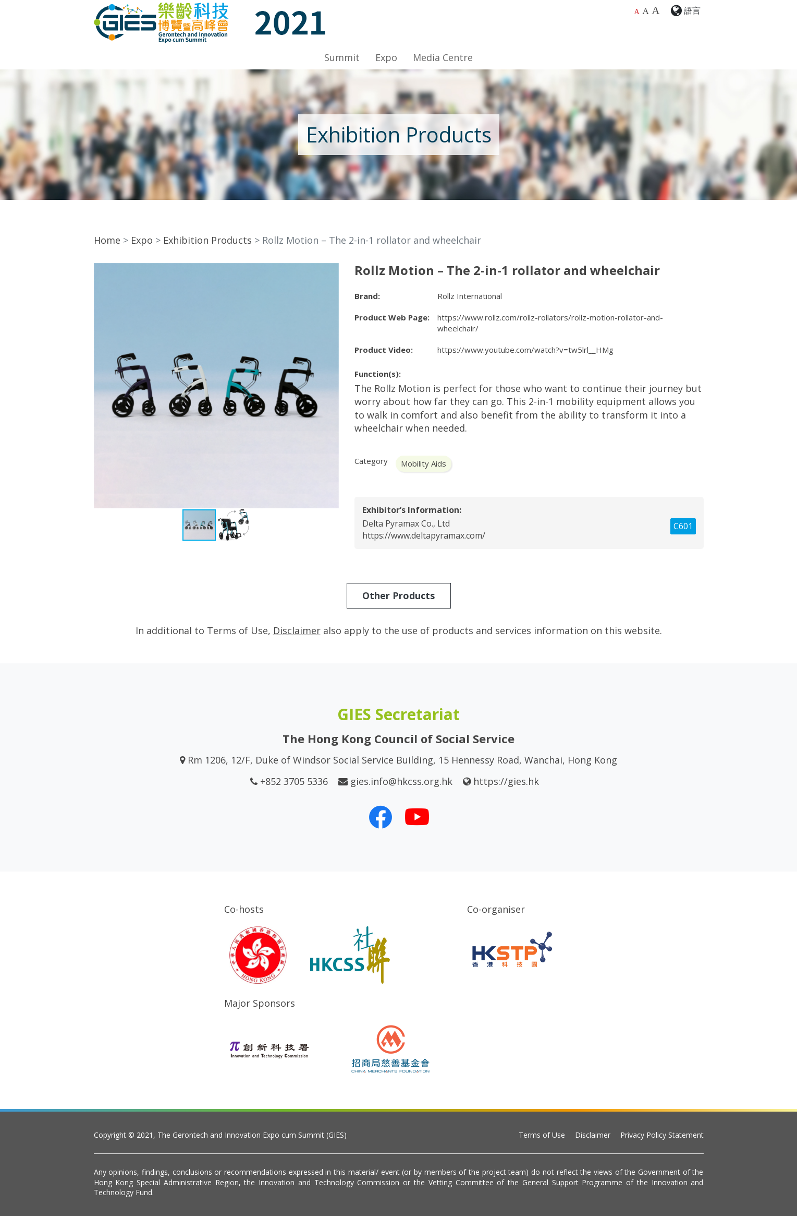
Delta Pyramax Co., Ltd (406, 523)
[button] (329, 272)
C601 (683, 526)
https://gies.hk (506, 781)
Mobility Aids (423, 463)
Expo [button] (386, 57)
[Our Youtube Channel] (417, 817)
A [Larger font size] (645, 11)
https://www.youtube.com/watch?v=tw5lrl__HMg (525, 349)
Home (107, 240)
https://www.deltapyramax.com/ (423, 535)
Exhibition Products (207, 240)
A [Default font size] (637, 12)
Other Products (398, 595)
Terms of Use (542, 1135)
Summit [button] (342, 57)
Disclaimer (592, 1135)
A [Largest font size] (655, 10)
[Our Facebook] (380, 817)
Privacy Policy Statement (662, 1135)
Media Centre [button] (443, 57)
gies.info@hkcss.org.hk (401, 781)
